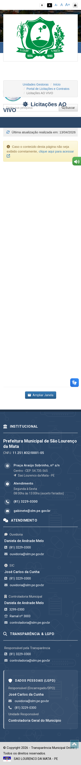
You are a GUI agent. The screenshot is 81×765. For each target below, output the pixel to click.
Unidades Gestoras (36, 84)
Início (56, 84)
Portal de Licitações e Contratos (48, 88)
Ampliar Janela (40, 395)
